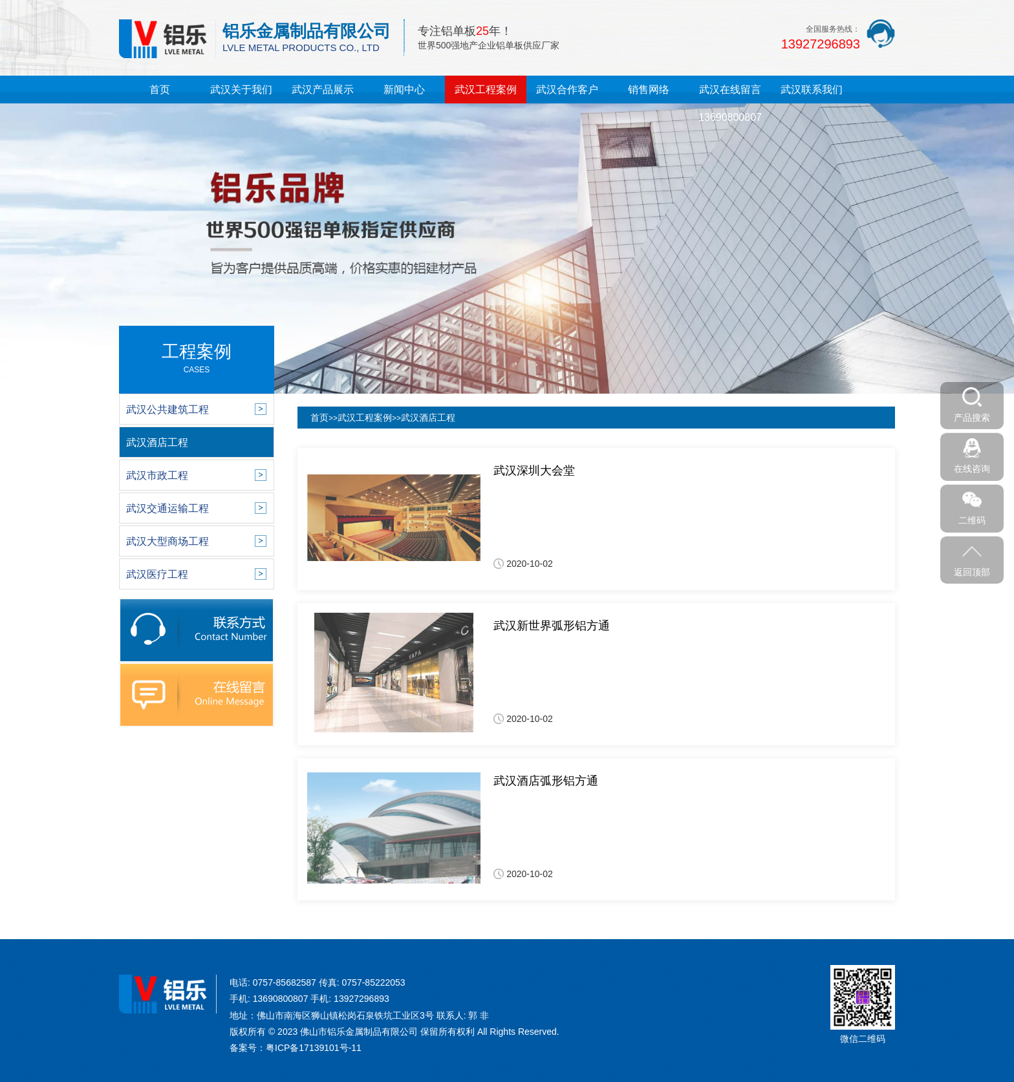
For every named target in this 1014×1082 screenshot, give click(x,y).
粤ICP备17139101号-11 (313, 1048)
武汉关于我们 (241, 89)
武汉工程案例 (486, 89)
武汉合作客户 (567, 89)
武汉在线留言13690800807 (730, 103)
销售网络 (648, 89)
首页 (159, 89)
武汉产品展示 (323, 89)
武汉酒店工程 (428, 417)
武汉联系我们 (812, 89)
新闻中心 (404, 89)
